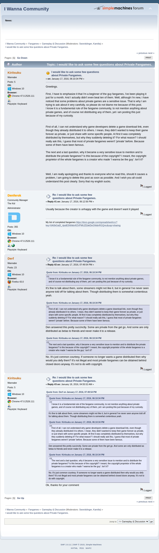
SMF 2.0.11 (66, 544)
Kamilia (97, 43)
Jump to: (113, 521)
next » (151, 53)
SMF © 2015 (79, 544)
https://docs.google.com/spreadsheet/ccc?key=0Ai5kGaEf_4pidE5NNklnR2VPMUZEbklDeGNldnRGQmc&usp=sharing (83, 224)
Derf (10, 258)
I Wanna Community (26, 8)
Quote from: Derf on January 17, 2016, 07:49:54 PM (71, 392)
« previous (142, 53)
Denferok (14, 195)
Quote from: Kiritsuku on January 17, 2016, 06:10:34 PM (74, 272)
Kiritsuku (14, 72)
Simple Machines (94, 544)
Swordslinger (85, 43)
